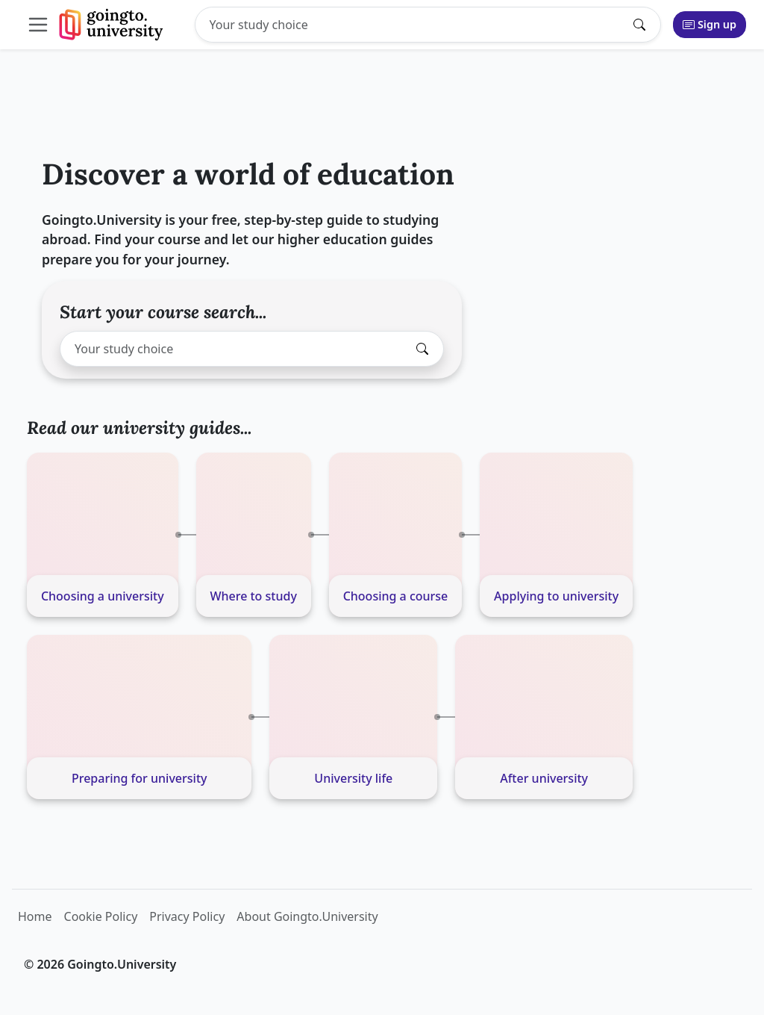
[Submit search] (643, 24)
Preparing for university (139, 778)
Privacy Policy (187, 916)
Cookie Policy (101, 916)
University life (353, 778)
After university (544, 778)
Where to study (253, 596)
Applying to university (556, 596)
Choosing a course (395, 596)
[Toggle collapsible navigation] (41, 25)
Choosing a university (102, 596)
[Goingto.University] (111, 24)
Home (35, 916)
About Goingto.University (307, 916)
